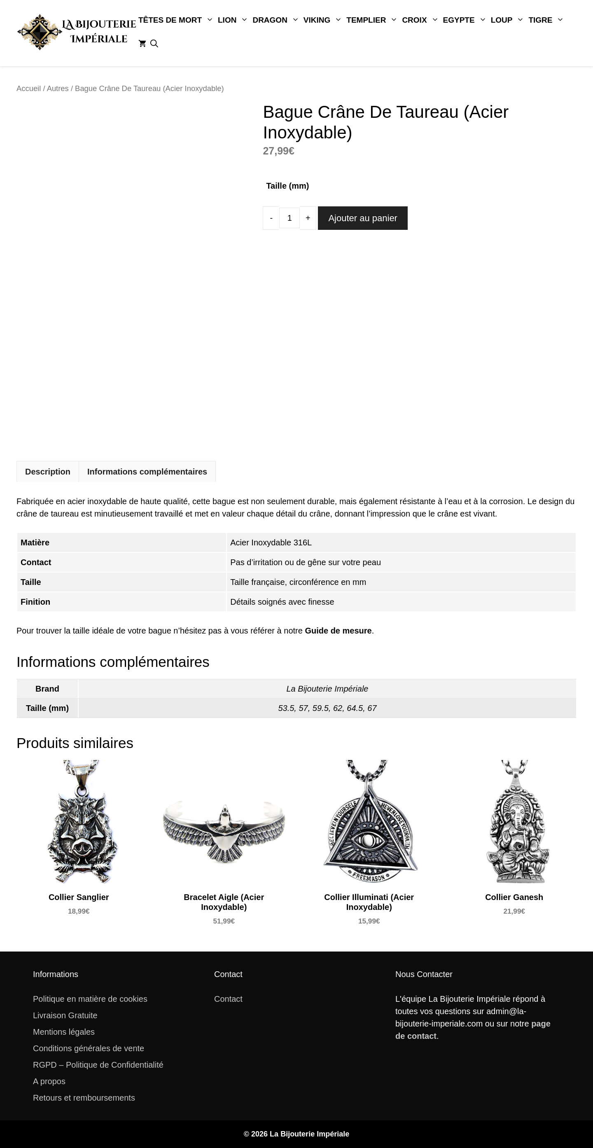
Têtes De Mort (177, 20)
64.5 (355, 708)
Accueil (28, 88)
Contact (228, 998)
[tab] (47, 471)
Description (47, 471)
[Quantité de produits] (289, 218)
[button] (154, 44)
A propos (49, 1081)
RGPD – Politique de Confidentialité (98, 1064)
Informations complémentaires (147, 471)
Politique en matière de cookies (90, 998)
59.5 (321, 708)
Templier (373, 20)
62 (337, 708)
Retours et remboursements (84, 1097)
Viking (324, 20)
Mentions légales (64, 1031)
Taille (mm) (287, 185)
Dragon (276, 20)
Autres (58, 88)
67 (371, 708)
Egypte (466, 20)
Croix (421, 20)
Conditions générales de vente (88, 1048)
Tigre (547, 20)
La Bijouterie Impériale (328, 688)
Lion (234, 20)
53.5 (286, 708)
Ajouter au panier (362, 218)
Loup (509, 20)
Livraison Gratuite (65, 1015)
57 (303, 708)
